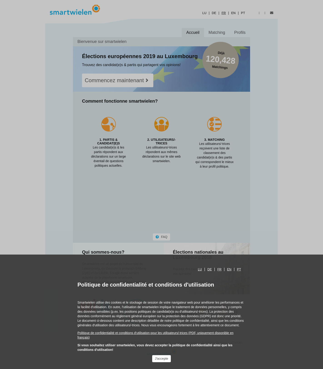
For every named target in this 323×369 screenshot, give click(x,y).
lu (200, 269)
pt (239, 269)
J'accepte (161, 358)
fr (219, 269)
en (229, 269)
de (209, 269)
